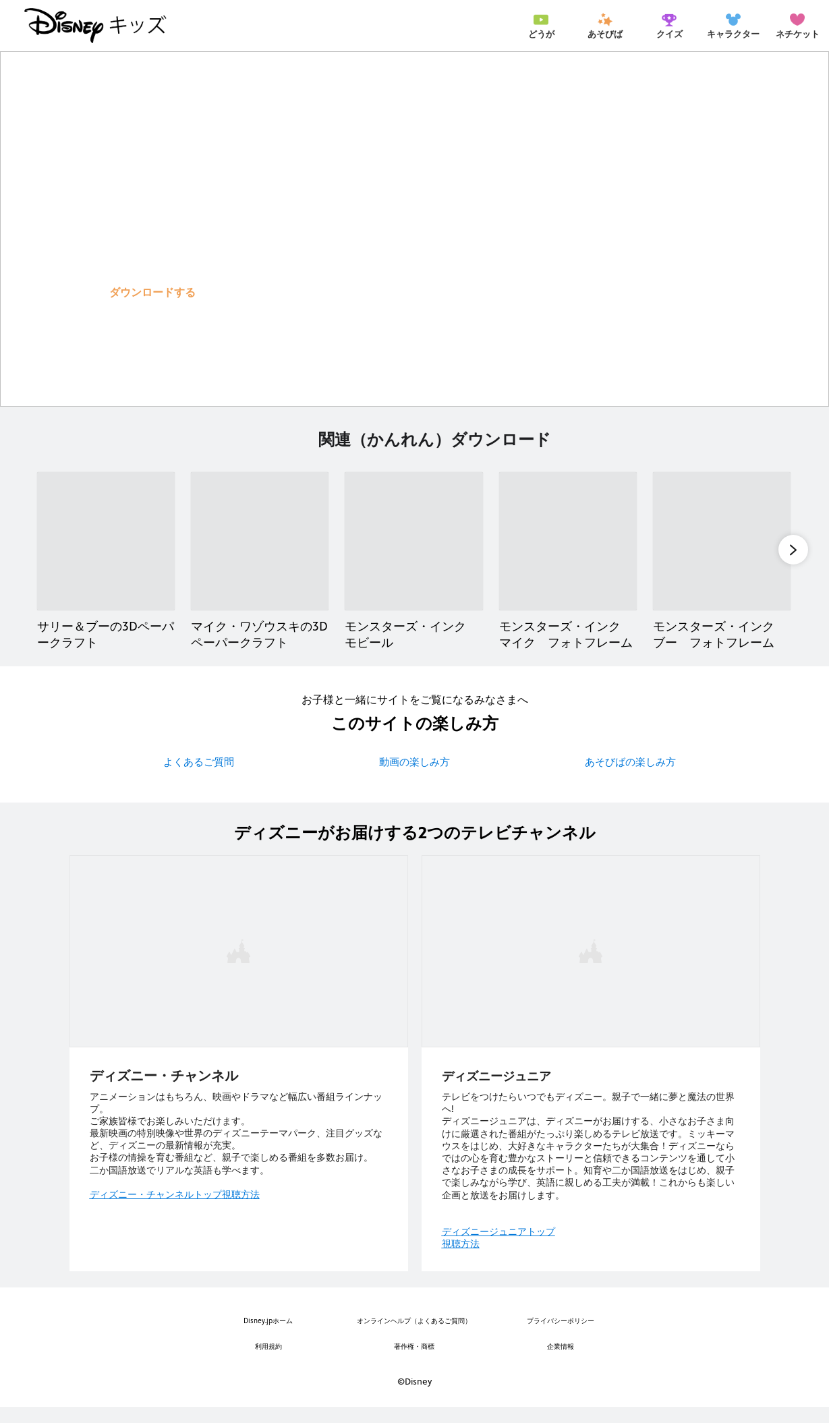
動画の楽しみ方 (414, 778)
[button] (152, 292)
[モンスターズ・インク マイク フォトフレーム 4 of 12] (568, 556)
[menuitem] (541, 25)
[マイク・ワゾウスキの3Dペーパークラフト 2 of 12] (259, 556)
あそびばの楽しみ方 (630, 778)
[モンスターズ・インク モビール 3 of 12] (413, 556)
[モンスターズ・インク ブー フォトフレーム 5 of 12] (722, 556)
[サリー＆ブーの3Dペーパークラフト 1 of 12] (106, 556)
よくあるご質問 (198, 778)
